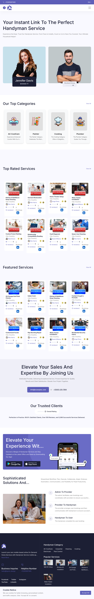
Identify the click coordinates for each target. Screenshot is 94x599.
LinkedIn (13, 582)
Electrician (47, 551)
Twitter (13, 579)
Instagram (22, 579)
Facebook (4, 579)
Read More (5, 557)
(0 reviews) (9, 210)
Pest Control (58, 551)
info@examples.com (38, 390)
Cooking (77, 549)
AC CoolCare (48, 549)
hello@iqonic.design (8, 571)
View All (88, 103)
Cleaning (68, 549)
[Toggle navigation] (89, 7)
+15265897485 (26, 571)
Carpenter (59, 549)
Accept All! (85, 593)
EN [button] (89, 2)
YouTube (4, 582)
